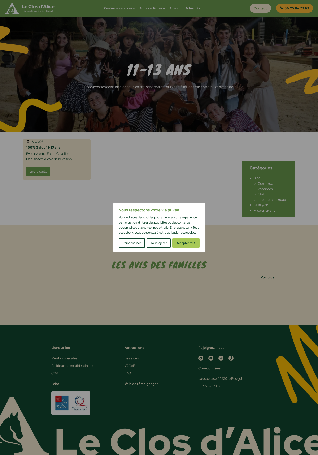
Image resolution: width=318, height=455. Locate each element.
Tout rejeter (159, 243)
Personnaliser (132, 243)
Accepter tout (185, 243)
